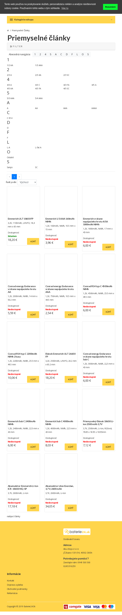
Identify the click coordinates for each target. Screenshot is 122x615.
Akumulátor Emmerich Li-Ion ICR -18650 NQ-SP (23, 490)
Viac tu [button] (64, 8)
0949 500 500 (84, 564)
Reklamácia (12, 596)
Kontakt (10, 583)
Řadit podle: (11, 184)
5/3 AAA (10, 100)
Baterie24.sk (29, 609)
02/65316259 (69, 568)
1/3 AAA (39, 67)
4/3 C (37, 87)
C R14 (9, 120)
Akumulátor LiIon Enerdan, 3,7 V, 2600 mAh (59, 490)
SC (36, 169)
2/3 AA (38, 77)
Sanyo (10, 169)
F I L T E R (16, 48)
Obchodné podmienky (17, 592)
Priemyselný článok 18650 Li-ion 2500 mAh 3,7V (98, 425)
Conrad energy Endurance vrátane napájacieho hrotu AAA (59, 291)
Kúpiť (33, 244)
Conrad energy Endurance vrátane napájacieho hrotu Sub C (97, 359)
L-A (8, 149)
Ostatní (10, 159)
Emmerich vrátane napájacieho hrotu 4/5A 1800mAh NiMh (95, 224)
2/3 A (9, 77)
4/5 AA (10, 90)
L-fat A (38, 149)
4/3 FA (66, 87)
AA (36, 110)
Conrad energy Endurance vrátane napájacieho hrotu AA (22, 291)
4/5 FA (38, 90)
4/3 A (9, 87)
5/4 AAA (39, 100)
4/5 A (93, 87)
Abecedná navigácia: (19, 56)
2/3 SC (66, 77)
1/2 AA (10, 67)
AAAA (94, 110)
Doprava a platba (15, 587)
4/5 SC (66, 90)
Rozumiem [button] (110, 6)
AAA (65, 110)
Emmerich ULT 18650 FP (21, 221)
